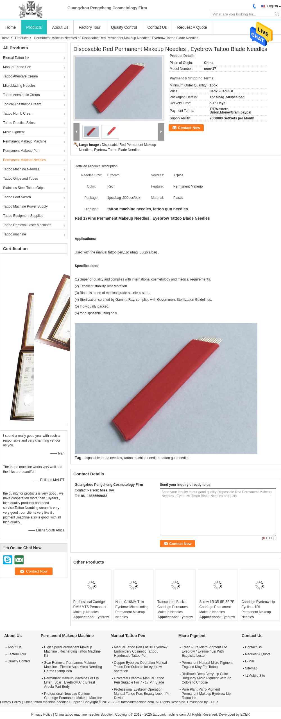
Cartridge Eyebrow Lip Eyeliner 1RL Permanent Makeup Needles (258, 609)
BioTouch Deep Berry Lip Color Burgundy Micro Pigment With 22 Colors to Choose (206, 678)
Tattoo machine (14, 234)
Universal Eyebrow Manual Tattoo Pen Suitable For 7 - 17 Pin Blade (139, 680)
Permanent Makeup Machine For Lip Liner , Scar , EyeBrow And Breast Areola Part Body (71, 682)
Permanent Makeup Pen (21, 151)
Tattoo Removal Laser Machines (27, 225)
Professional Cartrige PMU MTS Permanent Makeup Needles (89, 607)
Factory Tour (90, 27)
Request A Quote (192, 27)
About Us (60, 27)
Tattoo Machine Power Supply (25, 206)
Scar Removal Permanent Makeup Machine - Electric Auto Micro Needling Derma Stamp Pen (73, 667)
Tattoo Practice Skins (19, 123)
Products (34, 27)
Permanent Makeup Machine (24, 141)
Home (10, 27)
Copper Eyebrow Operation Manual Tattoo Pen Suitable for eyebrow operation (140, 667)
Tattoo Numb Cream (18, 113)
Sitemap (251, 668)
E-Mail (250, 661)
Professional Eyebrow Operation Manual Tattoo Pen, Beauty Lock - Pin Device (142, 693)
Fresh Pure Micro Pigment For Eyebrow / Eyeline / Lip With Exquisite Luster (204, 651)
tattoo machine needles (141, 458)
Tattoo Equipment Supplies (23, 216)
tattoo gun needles (175, 458)
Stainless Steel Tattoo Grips (23, 188)
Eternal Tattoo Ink (16, 58)
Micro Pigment (14, 132)
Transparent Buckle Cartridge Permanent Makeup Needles (173, 607)
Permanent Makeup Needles (55, 38)
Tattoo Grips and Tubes (20, 179)
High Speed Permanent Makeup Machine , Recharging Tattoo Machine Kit (72, 651)
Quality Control (124, 27)
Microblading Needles (19, 86)
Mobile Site (255, 676)
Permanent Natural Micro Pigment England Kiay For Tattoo (207, 665)
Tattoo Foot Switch (17, 197)
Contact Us (157, 27)
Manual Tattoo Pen (17, 67)
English (272, 6)
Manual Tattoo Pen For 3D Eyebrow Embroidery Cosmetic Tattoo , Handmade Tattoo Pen (140, 651)
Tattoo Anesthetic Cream (21, 95)
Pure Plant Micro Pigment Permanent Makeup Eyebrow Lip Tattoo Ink (206, 693)
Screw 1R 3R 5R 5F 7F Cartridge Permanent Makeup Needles (217, 607)
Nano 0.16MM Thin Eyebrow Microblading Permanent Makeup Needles (131, 609)
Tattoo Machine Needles (21, 169)
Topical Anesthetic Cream (22, 104)
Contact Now (189, 128)
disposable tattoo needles (103, 458)
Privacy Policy (10, 702)
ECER (213, 702)
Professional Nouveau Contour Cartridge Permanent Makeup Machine (73, 696)
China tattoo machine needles (46, 702)
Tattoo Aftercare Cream (20, 76)
